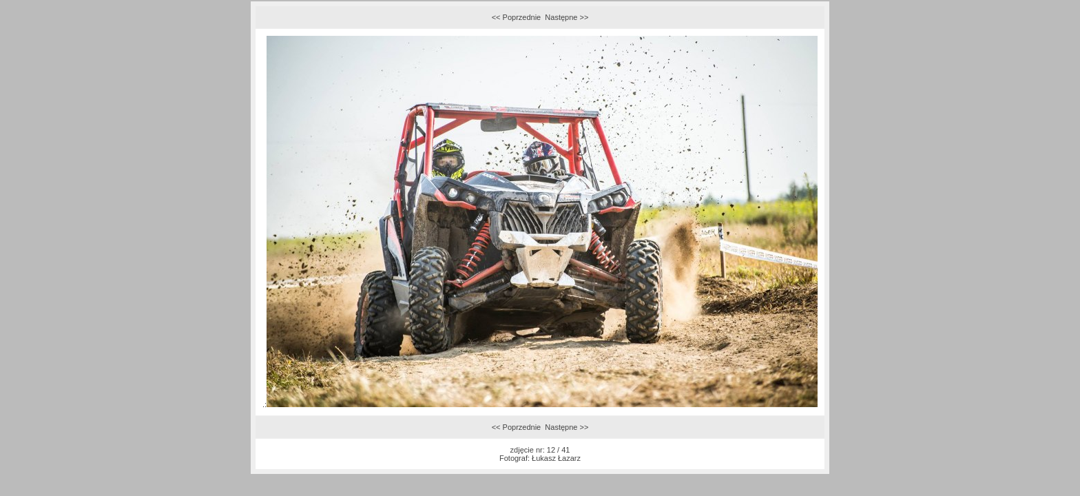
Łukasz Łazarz (556, 458)
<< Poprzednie (516, 17)
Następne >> (566, 17)
